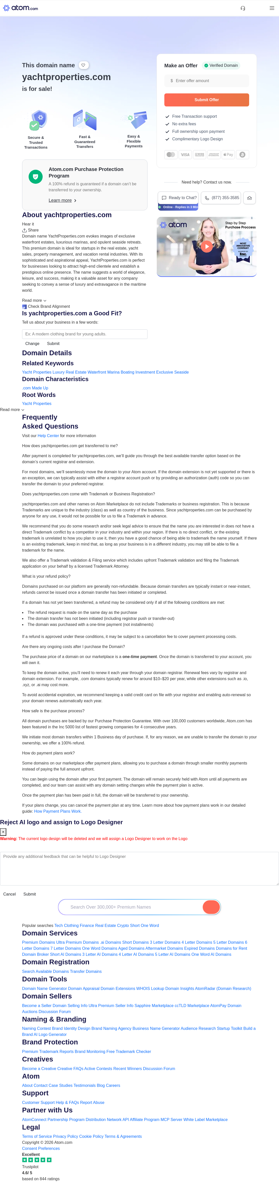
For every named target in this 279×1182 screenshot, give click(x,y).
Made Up (40, 388)
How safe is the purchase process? (53, 711)
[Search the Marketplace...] (85, 334)
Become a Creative (39, 1069)
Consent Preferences (41, 1148)
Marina (113, 372)
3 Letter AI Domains (100, 954)
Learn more (62, 200)
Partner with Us (47, 1110)
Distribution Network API (107, 1119)
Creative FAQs (70, 1069)
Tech (58, 925)
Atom (31, 1076)
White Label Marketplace (205, 1119)
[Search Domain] (211, 907)
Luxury (59, 372)
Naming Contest (36, 1028)
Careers (113, 1085)
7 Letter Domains (65, 948)
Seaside (181, 372)
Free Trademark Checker (128, 1051)
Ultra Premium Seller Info (111, 1005)
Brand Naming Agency (111, 1028)
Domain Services (50, 933)
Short (135, 925)
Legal (31, 1127)
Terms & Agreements (123, 1136)
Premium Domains (38, 942)
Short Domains (135, 942)
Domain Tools (44, 979)
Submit (53, 343)
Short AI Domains (65, 954)
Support (35, 1093)
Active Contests (98, 1069)
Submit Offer (219, 100)
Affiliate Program (145, 1119)
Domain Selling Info (70, 1005)
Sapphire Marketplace (154, 1005)
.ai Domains (110, 942)
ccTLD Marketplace (192, 1005)
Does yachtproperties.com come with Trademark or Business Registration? (88, 494)
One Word (150, 925)
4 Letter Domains (197, 942)
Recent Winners (127, 1069)
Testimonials (85, 1085)
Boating (127, 372)
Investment (145, 372)
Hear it (28, 224)
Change (32, 343)
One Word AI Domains (211, 954)
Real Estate (76, 372)
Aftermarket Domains (164, 948)
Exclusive (164, 372)
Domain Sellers (47, 996)
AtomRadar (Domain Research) (223, 988)
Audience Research (198, 1028)
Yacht (27, 372)
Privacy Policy (65, 1136)
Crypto (123, 925)
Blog (101, 1085)
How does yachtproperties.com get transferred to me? (70, 446)
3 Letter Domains (165, 942)
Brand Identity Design (71, 1028)
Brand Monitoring (90, 1051)
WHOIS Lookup (150, 988)
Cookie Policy (91, 1136)
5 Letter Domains (228, 942)
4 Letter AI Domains (136, 954)
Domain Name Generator (44, 988)
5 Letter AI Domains (172, 954)
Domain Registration (56, 962)
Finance (87, 925)
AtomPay (218, 1005)
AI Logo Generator (50, 1034)
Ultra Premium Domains (77, 942)
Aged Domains (131, 948)
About (27, 1085)
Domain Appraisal (83, 988)
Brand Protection (50, 1042)
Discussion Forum (55, 1012)
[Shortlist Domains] (251, 8)
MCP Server (171, 1119)
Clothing (71, 925)
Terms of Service (37, 1136)
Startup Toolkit (229, 1028)
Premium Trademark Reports (48, 1051)
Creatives (37, 1059)
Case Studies (61, 1085)
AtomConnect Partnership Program (53, 1119)
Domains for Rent (231, 948)
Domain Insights (179, 988)
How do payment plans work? (48, 753)
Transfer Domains (86, 971)
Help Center (48, 436)
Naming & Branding (54, 1019)
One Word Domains (99, 948)
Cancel (9, 894)
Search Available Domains (46, 971)
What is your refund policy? (46, 576)
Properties (42, 372)
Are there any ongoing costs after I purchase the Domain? (73, 646)
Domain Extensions (118, 988)
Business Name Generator (156, 1028)
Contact (40, 1085)
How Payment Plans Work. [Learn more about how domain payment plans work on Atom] (58, 811)
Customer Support (39, 1102)
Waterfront (97, 372)
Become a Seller (36, 1005)
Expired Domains (199, 948)
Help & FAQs (67, 1102)
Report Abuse (92, 1102)
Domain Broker (35, 954)
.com (26, 388)
